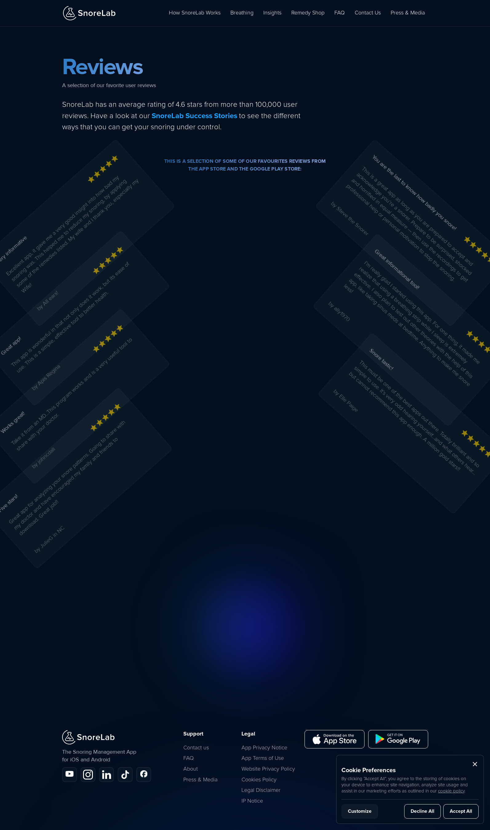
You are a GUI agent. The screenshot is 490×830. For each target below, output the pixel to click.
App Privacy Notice (264, 748)
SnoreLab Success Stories (194, 115)
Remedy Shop (308, 13)
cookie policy (451, 791)
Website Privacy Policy (268, 769)
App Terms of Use (262, 758)
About (190, 769)
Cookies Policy (259, 780)
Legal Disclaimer (261, 790)
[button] (475, 763)
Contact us (196, 748)
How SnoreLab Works (195, 13)
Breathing (241, 13)
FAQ (339, 13)
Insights (272, 13)
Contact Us (368, 13)
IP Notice (252, 801)
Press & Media (408, 13)
